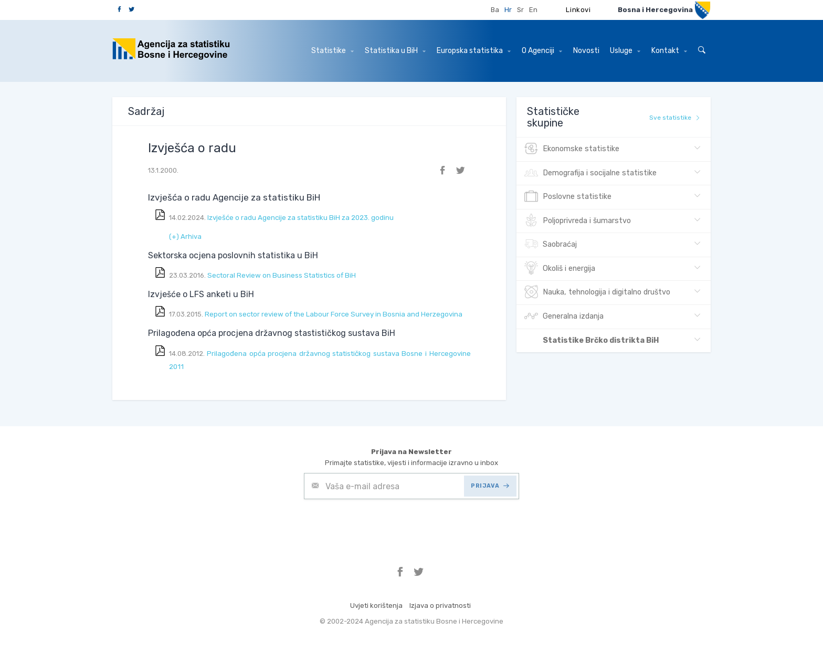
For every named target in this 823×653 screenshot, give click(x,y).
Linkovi (578, 10)
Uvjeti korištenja (376, 605)
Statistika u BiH (395, 50)
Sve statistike (674, 117)
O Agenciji (542, 50)
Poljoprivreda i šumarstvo (577, 221)
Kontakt (669, 50)
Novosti (586, 50)
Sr (520, 10)
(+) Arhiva (185, 236)
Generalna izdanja (564, 316)
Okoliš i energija (559, 269)
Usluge (625, 50)
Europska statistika (474, 50)
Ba (495, 10)
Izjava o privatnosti (440, 605)
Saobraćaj (550, 244)
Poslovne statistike (567, 197)
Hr (508, 10)
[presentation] (383, 524)
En (533, 10)
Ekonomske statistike (571, 149)
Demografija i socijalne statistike (590, 173)
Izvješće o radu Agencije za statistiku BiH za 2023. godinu (301, 218)
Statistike (332, 50)
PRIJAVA (490, 485)
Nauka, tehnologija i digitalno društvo (597, 292)
